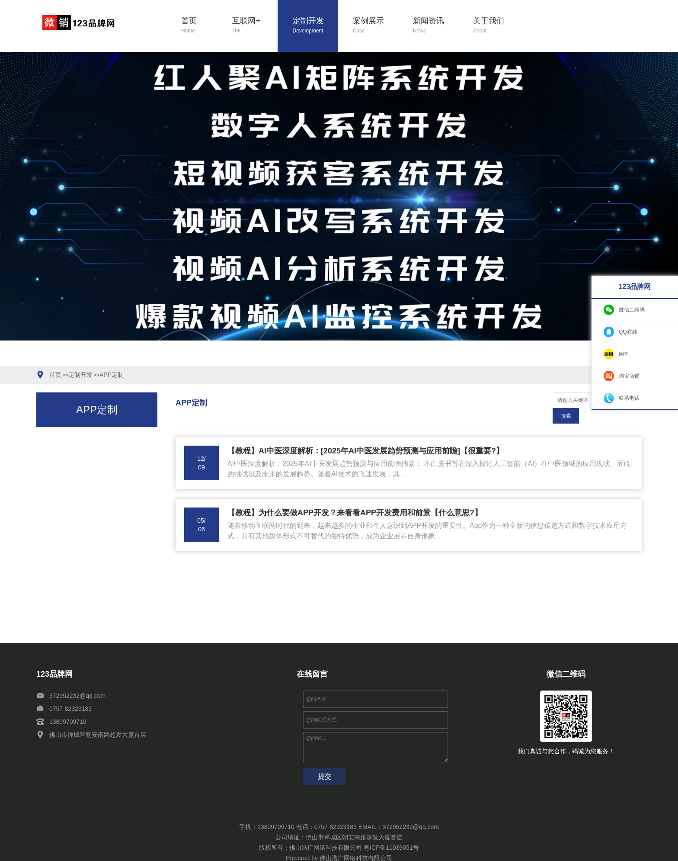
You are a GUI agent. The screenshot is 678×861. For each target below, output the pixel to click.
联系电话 (629, 398)
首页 (199, 26)
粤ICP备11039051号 (391, 832)
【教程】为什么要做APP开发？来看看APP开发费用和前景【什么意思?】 (354, 497)
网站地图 (136, 851)
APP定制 (111, 374)
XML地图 (162, 851)
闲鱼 (624, 354)
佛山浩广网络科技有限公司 (356, 842)
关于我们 (495, 26)
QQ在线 (628, 332)
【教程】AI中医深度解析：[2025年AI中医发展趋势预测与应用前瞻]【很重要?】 (365, 435)
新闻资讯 (435, 26)
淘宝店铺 (629, 376)
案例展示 (375, 26)
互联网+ (255, 26)
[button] (286, 361)
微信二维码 (632, 310)
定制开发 (315, 26)
